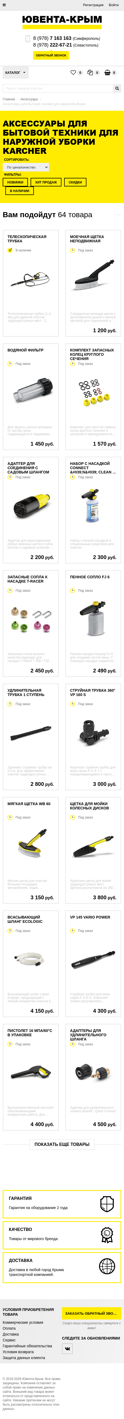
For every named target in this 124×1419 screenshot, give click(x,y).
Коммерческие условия (23, 1322)
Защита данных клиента (24, 1358)
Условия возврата (18, 1352)
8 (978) (52, 38)
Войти (114, 5)
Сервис (9, 1340)
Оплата (9, 1328)
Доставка (11, 1334)
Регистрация (93, 5)
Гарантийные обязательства (27, 1346)
